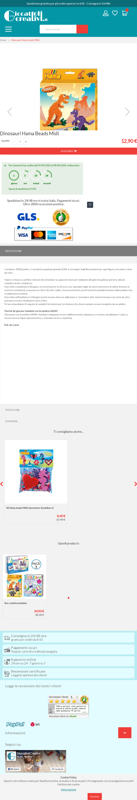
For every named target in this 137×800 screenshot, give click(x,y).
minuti (36, 183)
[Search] (82, 29)
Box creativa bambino (16, 603)
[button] (10, 112)
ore (25, 183)
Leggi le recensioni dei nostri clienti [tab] (33, 686)
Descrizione (13, 250)
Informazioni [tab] (15, 733)
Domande (11, 421)
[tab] (68, 251)
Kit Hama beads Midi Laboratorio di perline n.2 (30, 508)
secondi (47, 183)
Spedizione (12, 409)
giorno (14, 183)
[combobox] (57, 29)
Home (3, 40)
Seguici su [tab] (13, 744)
